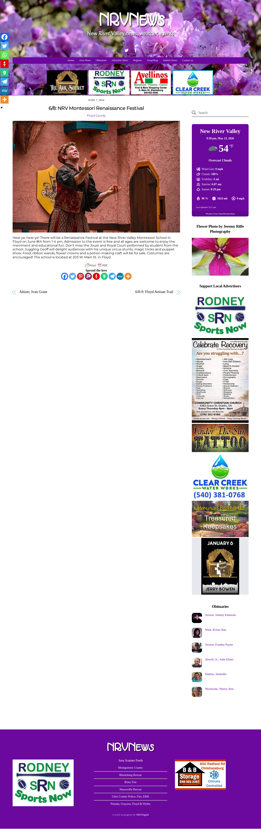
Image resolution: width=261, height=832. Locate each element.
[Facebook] (64, 276)
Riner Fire (130, 782)
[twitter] (126, 49)
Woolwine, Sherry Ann (219, 688)
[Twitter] (72, 276)
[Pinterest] (80, 276)
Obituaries (101, 60)
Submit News (170, 60)
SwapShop (152, 60)
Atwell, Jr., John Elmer (219, 659)
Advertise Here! (120, 60)
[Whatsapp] (4, 55)
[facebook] (135, 49)
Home (71, 60)
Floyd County (96, 115)
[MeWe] (120, 276)
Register (137, 60)
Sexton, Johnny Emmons (220, 615)
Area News (85, 60)
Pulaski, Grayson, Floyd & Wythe (130, 803)
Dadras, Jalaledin (215, 674)
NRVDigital (142, 814)
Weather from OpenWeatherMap (220, 213)
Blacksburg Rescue (130, 775)
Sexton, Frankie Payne (219, 644)
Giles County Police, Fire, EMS (130, 796)
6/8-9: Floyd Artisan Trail (154, 292)
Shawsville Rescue (130, 789)
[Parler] (88, 276)
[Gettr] (96, 276)
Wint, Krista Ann (215, 629)
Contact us (187, 60)
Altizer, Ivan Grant (33, 292)
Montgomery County (130, 767)
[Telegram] (112, 276)
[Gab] (104, 276)
